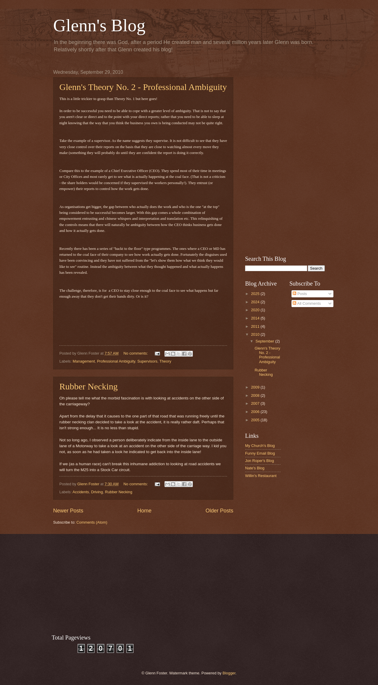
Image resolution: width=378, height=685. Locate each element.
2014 (255, 318)
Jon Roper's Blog (259, 460)
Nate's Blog (254, 468)
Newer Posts (68, 511)
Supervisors (147, 361)
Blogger (229, 673)
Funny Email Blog (260, 453)
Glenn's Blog (99, 25)
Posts (300, 293)
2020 (255, 310)
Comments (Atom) (91, 522)
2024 (255, 302)
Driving (97, 492)
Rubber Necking (88, 386)
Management (84, 361)
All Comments (307, 303)
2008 (255, 395)
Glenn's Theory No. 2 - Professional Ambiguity (143, 87)
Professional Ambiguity (116, 361)
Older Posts (219, 511)
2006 (255, 411)
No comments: (136, 353)
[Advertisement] (285, 158)
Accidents (80, 492)
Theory (165, 361)
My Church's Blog (260, 445)
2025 (255, 293)
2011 (255, 326)
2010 (255, 334)
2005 (255, 420)
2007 (255, 403)
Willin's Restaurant (260, 475)
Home (144, 511)
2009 (255, 387)
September (265, 341)
